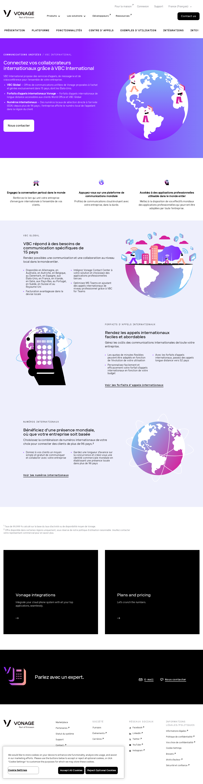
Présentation (14, 30)
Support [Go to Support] (158, 6)
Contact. (60, 745)
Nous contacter (19, 125)
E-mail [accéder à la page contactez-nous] (149, 679)
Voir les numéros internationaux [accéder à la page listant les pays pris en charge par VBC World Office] (46, 475)
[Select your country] (179, 7)
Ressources (123, 16)
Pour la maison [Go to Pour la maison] (123, 6)
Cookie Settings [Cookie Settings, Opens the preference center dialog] (17, 770)
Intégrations (173, 30)
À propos (96, 727)
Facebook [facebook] (137, 727)
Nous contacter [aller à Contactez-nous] (175, 679)
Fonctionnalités (69, 30)
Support (60, 739)
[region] (63, 762)
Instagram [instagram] (138, 750)
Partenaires (61, 728)
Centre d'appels (101, 30)
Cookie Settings (173, 748)
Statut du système (65, 734)
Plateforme (40, 30)
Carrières (97, 739)
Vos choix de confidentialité (179, 742)
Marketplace (62, 722)
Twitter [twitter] (136, 739)
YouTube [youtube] (137, 745)
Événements (98, 733)
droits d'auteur (173, 759)
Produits (52, 16)
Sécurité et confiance (176, 765)
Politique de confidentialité (179, 737)
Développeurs (100, 16)
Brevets (170, 754)
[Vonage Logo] (18, 14)
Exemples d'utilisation (138, 30)
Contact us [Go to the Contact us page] (188, 16)
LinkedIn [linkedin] (137, 733)
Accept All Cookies (71, 770)
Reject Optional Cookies (101, 770)
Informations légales (176, 731)
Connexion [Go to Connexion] (143, 6)
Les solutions (74, 16)
